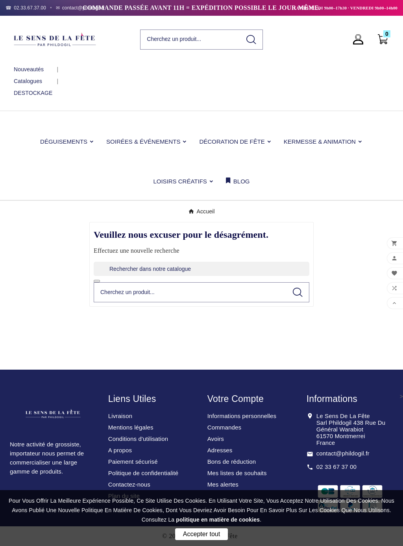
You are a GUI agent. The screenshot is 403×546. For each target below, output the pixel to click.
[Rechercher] (201, 269)
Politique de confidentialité (143, 473)
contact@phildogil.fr (343, 453)
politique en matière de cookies (218, 519)
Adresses (220, 450)
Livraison (120, 416)
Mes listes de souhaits (237, 473)
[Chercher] (190, 39)
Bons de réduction (231, 461)
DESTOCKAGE (33, 93)
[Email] (80, 8)
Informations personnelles (242, 416)
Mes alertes (222, 484)
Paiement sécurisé (133, 461)
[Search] (251, 39)
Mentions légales (130, 427)
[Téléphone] (26, 8)
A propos (120, 450)
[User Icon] (360, 39)
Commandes (224, 427)
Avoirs (215, 438)
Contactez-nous (129, 484)
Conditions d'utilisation (138, 438)
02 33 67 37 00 (336, 466)
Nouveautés (29, 69)
